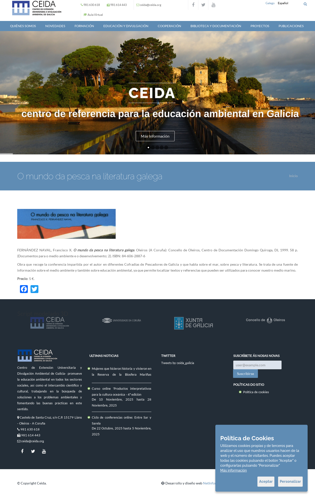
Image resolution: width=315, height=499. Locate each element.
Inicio (293, 176)
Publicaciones (291, 26)
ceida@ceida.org (150, 5)
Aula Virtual (95, 15)
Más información (233, 470)
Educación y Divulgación (125, 26)
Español (283, 3)
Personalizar (290, 481)
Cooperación (169, 26)
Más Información (155, 135)
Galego (270, 3)
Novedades (55, 26)
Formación (84, 26)
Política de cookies (256, 392)
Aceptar (266, 481)
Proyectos (260, 26)
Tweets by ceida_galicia (177, 363)
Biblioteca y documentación (215, 26)
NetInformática (215, 483)
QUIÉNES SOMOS (23, 26)
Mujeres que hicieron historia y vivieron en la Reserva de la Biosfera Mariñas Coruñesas (122, 374)
